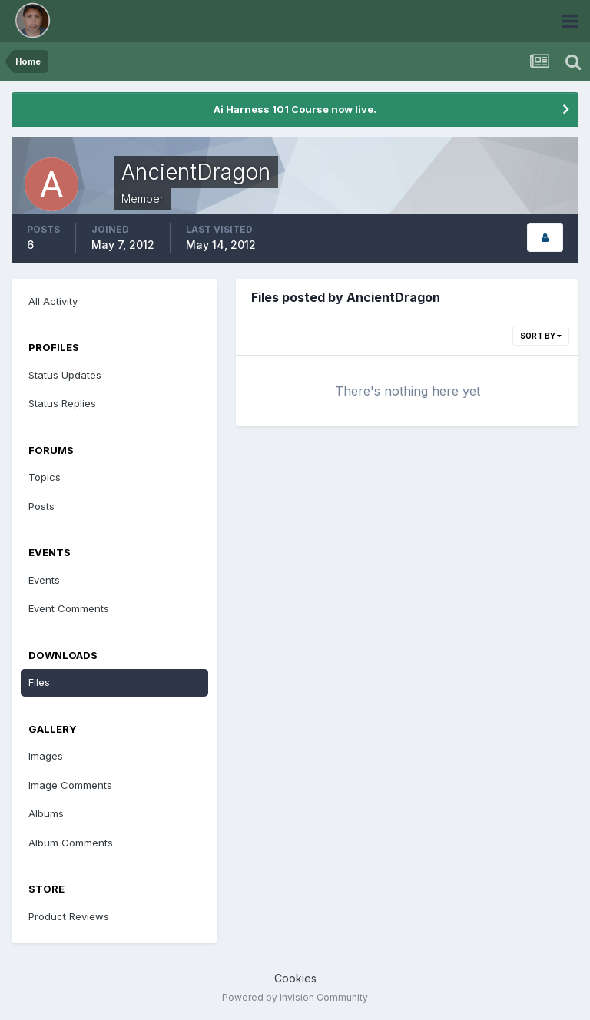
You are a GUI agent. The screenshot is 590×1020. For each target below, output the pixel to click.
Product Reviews (68, 916)
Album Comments (70, 842)
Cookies (295, 978)
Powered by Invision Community (295, 997)
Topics (44, 477)
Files (39, 682)
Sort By (541, 335)
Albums (46, 813)
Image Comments (70, 785)
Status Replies (62, 403)
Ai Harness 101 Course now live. (295, 109)
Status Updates (64, 375)
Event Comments (68, 608)
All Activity (53, 301)
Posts (41, 506)
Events (44, 580)
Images (45, 756)
